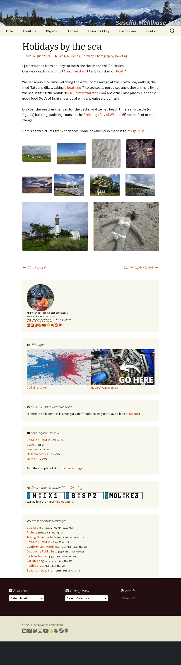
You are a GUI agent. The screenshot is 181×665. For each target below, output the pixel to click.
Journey (32, 449)
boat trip (74, 87)
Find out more (64, 501)
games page (74, 468)
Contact (152, 31)
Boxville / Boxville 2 (39, 440)
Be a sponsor (36, 528)
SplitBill (134, 414)
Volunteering (35, 561)
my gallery (135, 131)
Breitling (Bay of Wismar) (103, 114)
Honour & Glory (98, 31)
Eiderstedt (78, 71)
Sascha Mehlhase (52, 625)
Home (9, 31)
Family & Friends (69, 56)
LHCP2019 (34, 267)
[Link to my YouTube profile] (44, 325)
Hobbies (72, 31)
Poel (119, 71)
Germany (88, 56)
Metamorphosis (37, 454)
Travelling (121, 56)
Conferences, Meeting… (43, 547)
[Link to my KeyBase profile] (52, 325)
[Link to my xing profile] (32, 325)
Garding (55, 71)
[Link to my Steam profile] (56, 325)
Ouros (31, 459)
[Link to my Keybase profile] (56, 631)
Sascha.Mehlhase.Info (148, 22)
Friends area (128, 31)
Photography (104, 56)
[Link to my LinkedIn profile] (28, 325)
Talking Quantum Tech (41, 537)
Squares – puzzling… (41, 570)
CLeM (30, 444)
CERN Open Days (141, 267)
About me (29, 31)
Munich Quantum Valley (40, 321)
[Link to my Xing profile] (29, 631)
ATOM (132, 597)
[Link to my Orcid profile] (48, 325)
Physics (51, 31)
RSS (124, 597)
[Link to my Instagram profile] (39, 325)
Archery (32, 532)
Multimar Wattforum (86, 93)
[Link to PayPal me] (60, 325)
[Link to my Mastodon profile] (36, 325)
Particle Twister (37, 556)
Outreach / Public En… (42, 551)
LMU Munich (51, 316)
